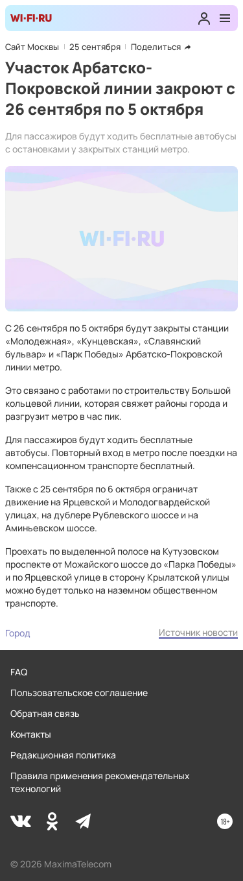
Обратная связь (45, 713)
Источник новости (198, 632)
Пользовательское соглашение (79, 692)
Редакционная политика (63, 755)
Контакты (30, 734)
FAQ (18, 672)
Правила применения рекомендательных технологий (100, 782)
